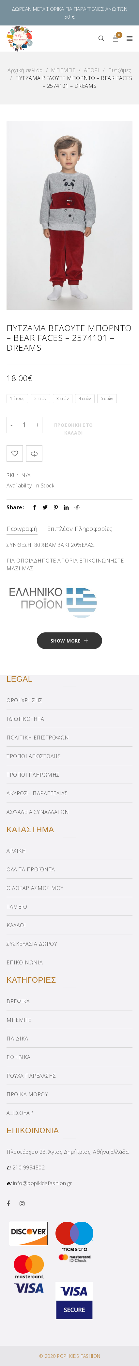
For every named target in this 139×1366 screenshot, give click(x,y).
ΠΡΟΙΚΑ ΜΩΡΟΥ (27, 1094)
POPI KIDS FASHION (78, 1356)
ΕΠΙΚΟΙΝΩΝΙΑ (25, 962)
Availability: (20, 485)
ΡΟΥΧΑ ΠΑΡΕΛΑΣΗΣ (31, 1075)
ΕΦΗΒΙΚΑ (19, 1057)
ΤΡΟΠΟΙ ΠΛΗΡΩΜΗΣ (33, 774)
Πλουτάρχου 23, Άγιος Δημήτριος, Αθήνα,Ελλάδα (68, 1151)
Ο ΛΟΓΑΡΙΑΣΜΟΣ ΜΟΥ (35, 888)
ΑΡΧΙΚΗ (16, 850)
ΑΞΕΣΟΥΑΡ (20, 1113)
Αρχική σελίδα (25, 70)
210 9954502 (28, 1167)
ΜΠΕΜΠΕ (63, 70)
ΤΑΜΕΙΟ (17, 906)
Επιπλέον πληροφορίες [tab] (80, 528)
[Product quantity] (24, 425)
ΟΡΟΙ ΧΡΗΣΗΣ (24, 700)
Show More (66, 641)
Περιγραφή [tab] (22, 528)
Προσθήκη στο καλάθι (73, 429)
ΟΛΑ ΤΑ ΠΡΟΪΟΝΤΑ (31, 869)
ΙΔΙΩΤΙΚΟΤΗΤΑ (25, 719)
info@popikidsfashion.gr (42, 1183)
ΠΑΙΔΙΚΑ (17, 1038)
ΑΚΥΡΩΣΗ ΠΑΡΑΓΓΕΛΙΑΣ (37, 793)
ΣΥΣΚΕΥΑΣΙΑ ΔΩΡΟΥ (32, 943)
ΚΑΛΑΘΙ (16, 925)
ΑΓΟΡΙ (92, 70)
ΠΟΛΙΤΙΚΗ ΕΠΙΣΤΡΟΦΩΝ (38, 737)
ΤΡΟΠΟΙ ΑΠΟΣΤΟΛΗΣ (34, 756)
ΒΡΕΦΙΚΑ (18, 1001)
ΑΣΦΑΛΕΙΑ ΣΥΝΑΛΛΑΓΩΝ (38, 812)
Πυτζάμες (119, 70)
